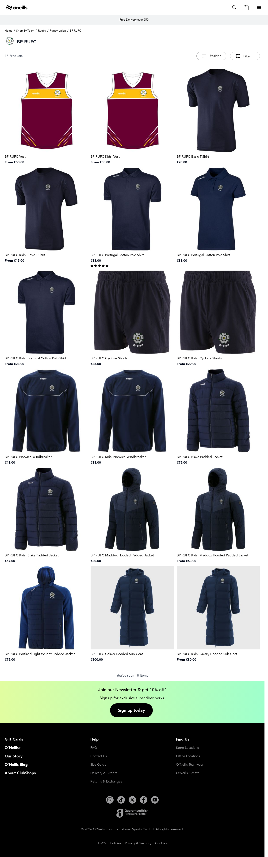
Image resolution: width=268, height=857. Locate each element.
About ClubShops (20, 773)
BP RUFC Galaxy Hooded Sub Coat (117, 654)
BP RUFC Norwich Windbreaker (28, 457)
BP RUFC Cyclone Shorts (109, 358)
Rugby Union (58, 30)
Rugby (42, 30)
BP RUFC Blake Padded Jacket (199, 457)
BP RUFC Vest (15, 157)
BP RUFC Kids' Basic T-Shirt (25, 255)
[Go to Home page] (16, 7)
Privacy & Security (138, 843)
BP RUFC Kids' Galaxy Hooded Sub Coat (207, 654)
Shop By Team (25, 30)
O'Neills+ (13, 747)
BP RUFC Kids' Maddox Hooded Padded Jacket (212, 555)
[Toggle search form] (233, 7)
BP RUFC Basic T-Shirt (193, 157)
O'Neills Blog (16, 764)
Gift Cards (14, 739)
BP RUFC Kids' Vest (105, 157)
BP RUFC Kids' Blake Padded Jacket (32, 555)
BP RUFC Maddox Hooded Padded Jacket (122, 555)
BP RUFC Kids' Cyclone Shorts (199, 358)
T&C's (102, 843)
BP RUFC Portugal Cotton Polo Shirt (117, 255)
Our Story (14, 756)
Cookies (161, 843)
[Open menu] (259, 7)
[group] (132, 265)
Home (8, 30)
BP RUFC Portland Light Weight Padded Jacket (40, 654)
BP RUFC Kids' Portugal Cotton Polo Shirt (35, 358)
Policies (115, 843)
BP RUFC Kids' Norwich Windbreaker (118, 457)
